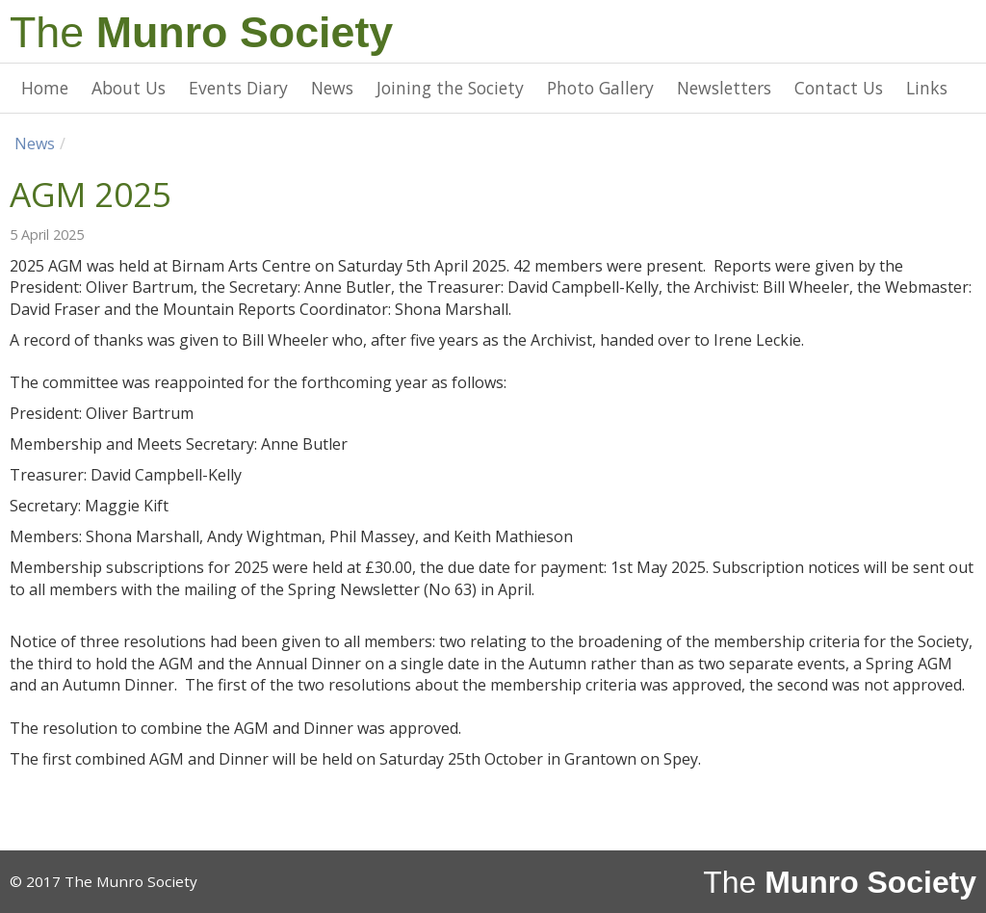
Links (926, 87)
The (201, 32)
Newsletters (724, 87)
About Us (128, 87)
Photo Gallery (600, 87)
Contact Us (838, 87)
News (332, 87)
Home (44, 87)
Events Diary (238, 87)
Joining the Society (450, 87)
